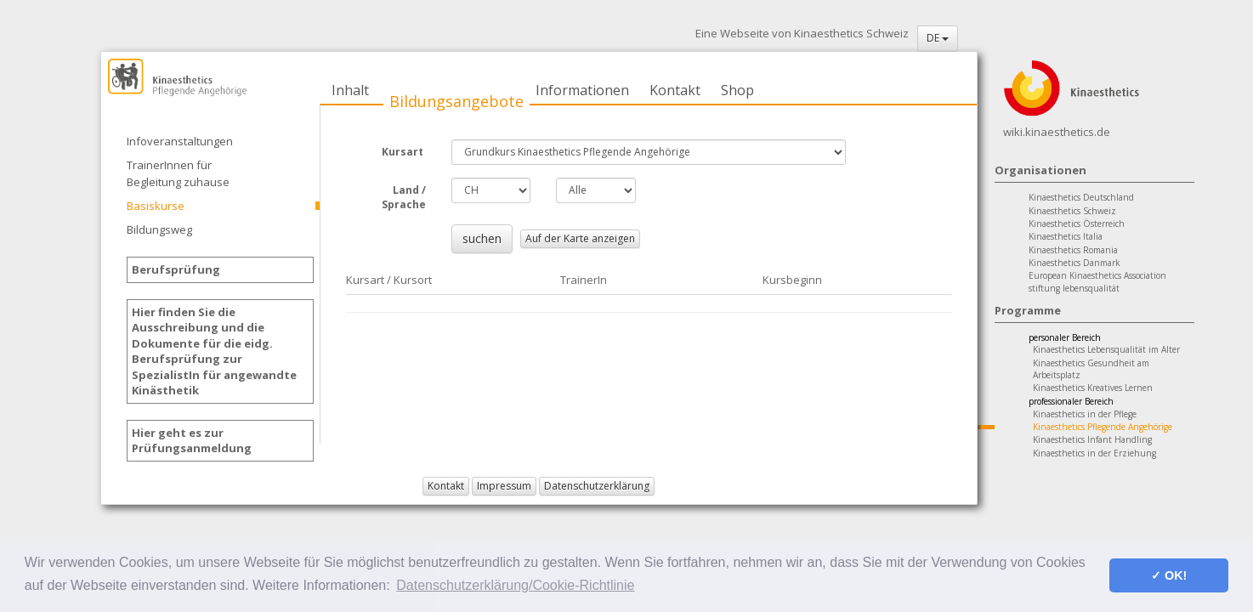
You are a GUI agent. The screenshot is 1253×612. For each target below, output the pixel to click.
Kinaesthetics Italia (1066, 236)
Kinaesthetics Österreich (1077, 224)
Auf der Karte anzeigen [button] (580, 238)
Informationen (582, 90)
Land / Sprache (404, 197)
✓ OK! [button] (1169, 575)
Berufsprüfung (176, 269)
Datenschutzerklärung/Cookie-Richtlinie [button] (515, 585)
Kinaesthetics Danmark (1074, 263)
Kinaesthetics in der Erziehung (1094, 453)
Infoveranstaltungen (180, 141)
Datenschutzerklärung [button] (596, 486)
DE (938, 38)
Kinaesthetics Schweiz (1072, 211)
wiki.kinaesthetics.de (1056, 131)
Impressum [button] (504, 486)
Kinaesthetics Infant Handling (1092, 439)
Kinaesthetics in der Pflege (1085, 414)
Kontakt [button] (446, 486)
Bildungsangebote (456, 101)
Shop (737, 90)
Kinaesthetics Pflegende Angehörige (1102, 427)
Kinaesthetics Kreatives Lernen (1093, 388)
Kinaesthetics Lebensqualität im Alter (1106, 349)
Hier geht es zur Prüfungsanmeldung (192, 440)
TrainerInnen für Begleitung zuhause (178, 173)
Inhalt (350, 90)
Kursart (404, 151)
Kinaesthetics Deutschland (1081, 197)
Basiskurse (155, 205)
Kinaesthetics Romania (1073, 250)
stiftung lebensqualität (1074, 288)
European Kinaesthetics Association (1097, 275)
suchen (482, 238)
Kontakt (674, 90)
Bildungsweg (159, 229)
